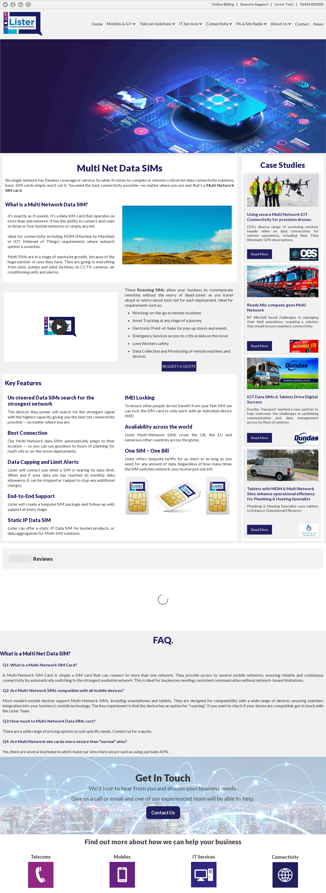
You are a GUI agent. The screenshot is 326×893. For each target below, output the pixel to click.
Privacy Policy (93, 847)
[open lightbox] (59, 327)
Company (9, 872)
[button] (119, 24)
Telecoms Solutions (16, 847)
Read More (259, 254)
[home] (45, 24)
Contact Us (163, 736)
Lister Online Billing (97, 834)
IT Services (188, 23)
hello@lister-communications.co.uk (190, 867)
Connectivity (217, 23)
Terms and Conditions (99, 860)
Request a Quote (179, 366)
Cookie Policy (93, 853)
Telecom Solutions (155, 23)
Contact (302, 23)
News (318, 23)
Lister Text (91, 840)
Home (97, 23)
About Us (279, 23)
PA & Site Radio (249, 23)
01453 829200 (311, 4)
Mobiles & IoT (119, 23)
